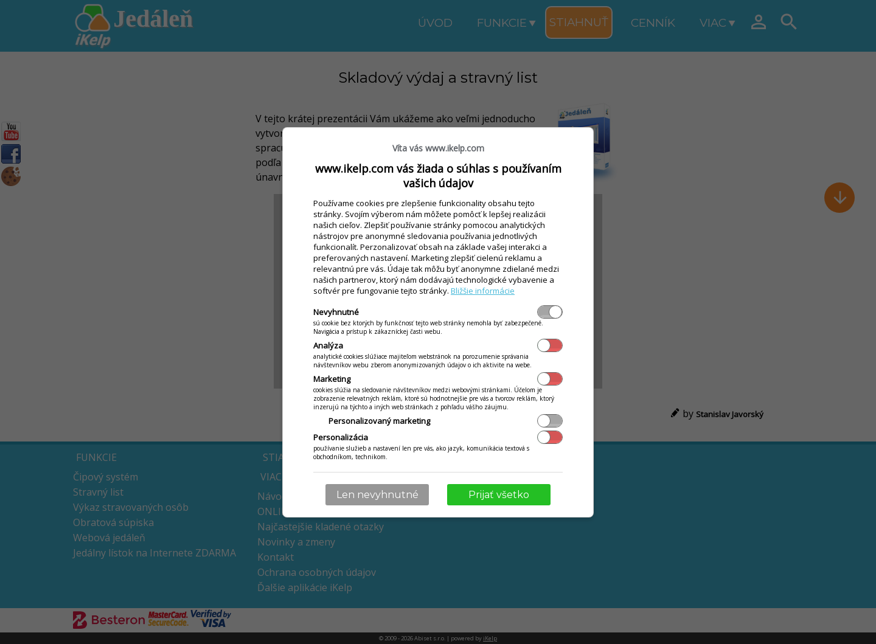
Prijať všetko (498, 494)
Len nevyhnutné (377, 494)
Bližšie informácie (483, 290)
